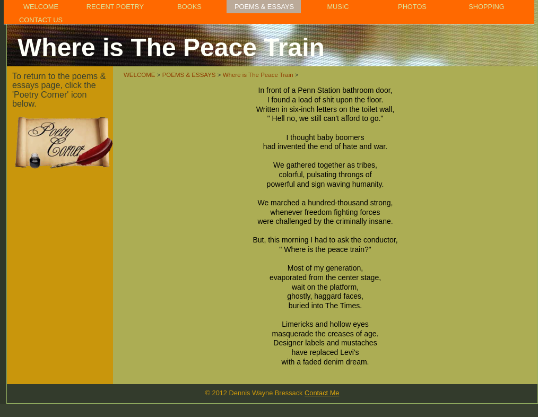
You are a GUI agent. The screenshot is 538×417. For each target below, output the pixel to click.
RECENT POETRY (115, 7)
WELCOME (40, 7)
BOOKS (189, 7)
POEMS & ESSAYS (264, 7)
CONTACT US (41, 20)
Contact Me (322, 393)
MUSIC (338, 7)
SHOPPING (486, 7)
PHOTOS (412, 7)
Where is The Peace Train (258, 75)
